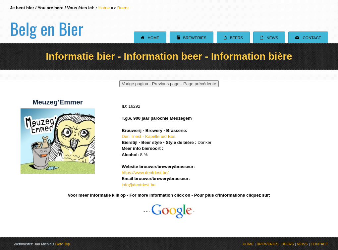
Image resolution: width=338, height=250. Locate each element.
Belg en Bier (46, 21)
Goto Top (62, 244)
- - (172, 211)
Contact (308, 37)
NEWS (302, 244)
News (269, 37)
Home (104, 7)
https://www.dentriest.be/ (145, 172)
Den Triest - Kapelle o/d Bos (148, 136)
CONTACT (319, 244)
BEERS (287, 244)
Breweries (191, 37)
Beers (123, 7)
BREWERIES (267, 244)
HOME (248, 244)
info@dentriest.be (138, 184)
